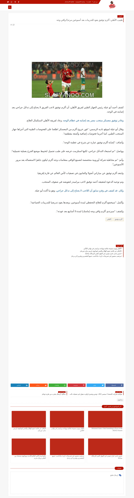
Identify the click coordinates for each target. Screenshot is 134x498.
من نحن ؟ (94, 2)
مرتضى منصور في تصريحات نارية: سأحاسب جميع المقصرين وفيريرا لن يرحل (96, 256)
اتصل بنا (89, 2)
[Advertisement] (67, 41)
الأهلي (109, 219)
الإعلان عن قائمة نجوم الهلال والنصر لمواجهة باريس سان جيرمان (100, 251)
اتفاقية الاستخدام (69, 2)
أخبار (120, 16)
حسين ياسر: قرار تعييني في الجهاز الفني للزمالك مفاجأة (103, 253)
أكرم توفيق (118, 219)
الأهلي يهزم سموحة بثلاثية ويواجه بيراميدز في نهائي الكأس (102, 248)
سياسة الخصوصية (80, 2)
